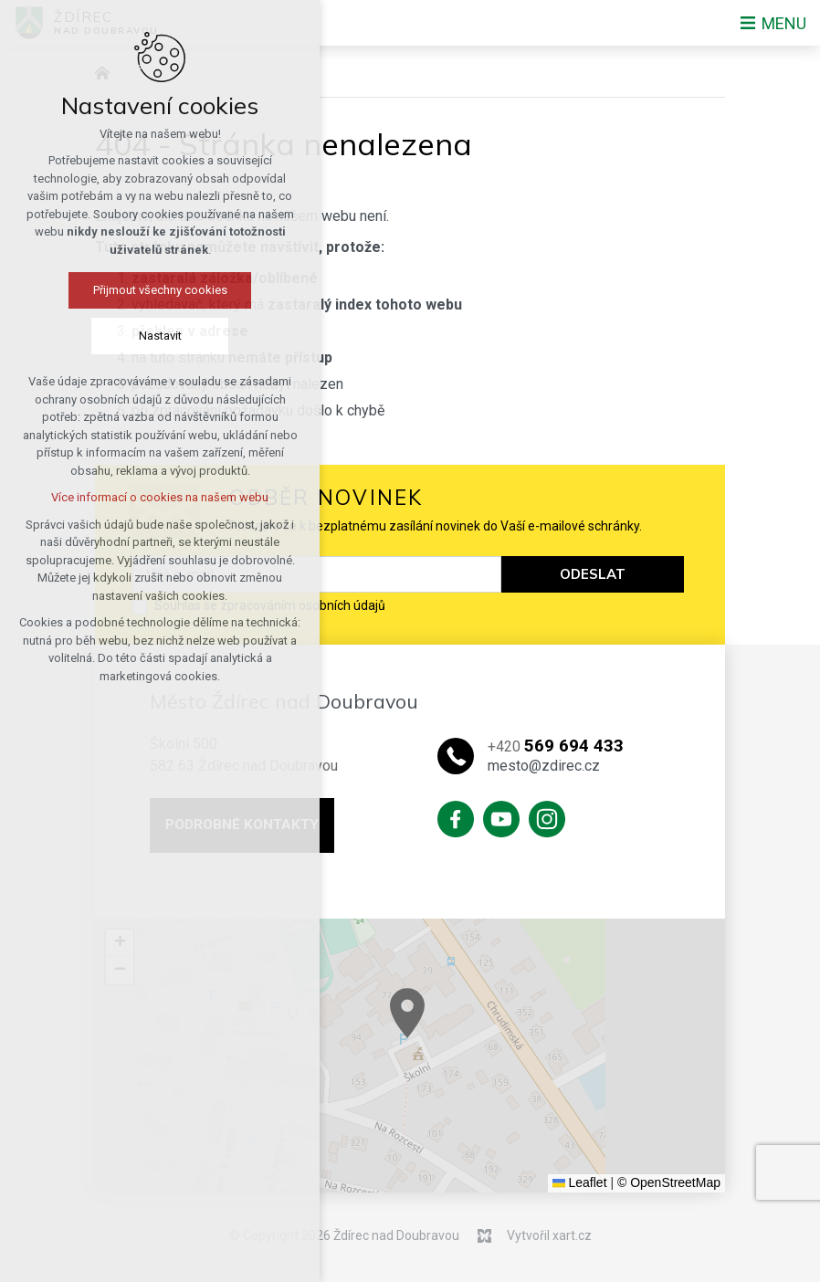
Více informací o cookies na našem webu (159, 497)
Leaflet (579, 1182)
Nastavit (160, 335)
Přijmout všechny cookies (160, 290)
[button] (531, 1049)
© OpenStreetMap (668, 1182)
